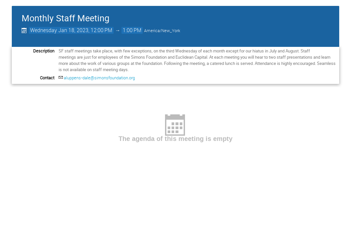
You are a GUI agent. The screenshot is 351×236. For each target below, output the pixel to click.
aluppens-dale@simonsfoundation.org (99, 78)
